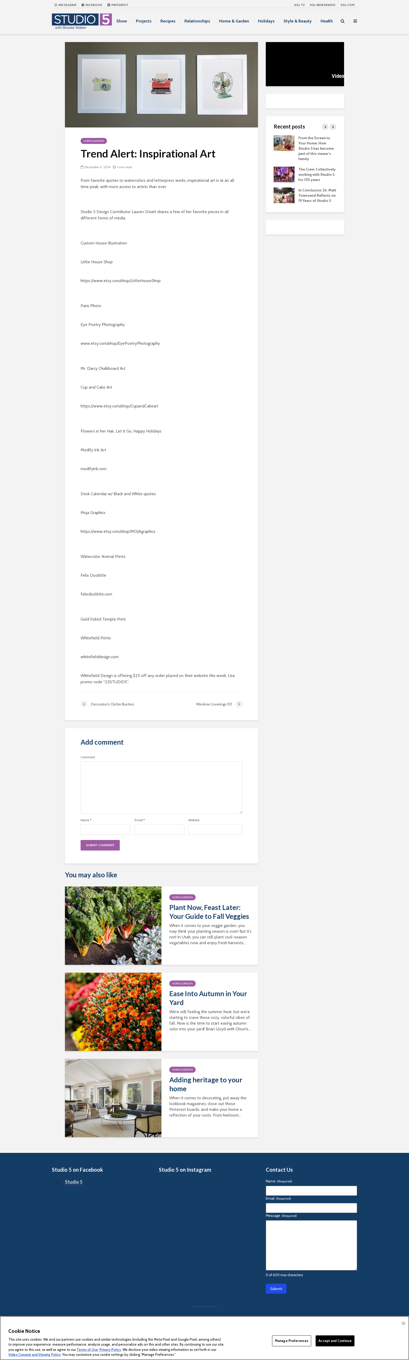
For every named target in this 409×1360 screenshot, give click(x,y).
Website (194, 820)
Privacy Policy (110, 1349)
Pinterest (117, 5)
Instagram (65, 5)
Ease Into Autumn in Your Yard (208, 998)
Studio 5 (73, 1182)
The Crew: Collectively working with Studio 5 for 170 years (317, 174)
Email (140, 820)
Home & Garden (234, 21)
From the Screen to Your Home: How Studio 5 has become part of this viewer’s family (316, 148)
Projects (144, 21)
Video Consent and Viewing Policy (34, 1354)
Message (281, 1215)
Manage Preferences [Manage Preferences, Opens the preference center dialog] (291, 1341)
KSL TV (299, 5)
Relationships (197, 21)
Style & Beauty (298, 21)
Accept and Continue (334, 1341)
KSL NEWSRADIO (322, 5)
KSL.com (347, 5)
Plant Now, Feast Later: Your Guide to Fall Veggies (209, 911)
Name (86, 820)
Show (121, 21)
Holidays (266, 21)
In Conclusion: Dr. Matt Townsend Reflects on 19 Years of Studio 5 (317, 195)
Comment (88, 757)
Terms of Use (87, 1349)
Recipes (168, 21)
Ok (403, 1323)
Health (327, 21)
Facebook (92, 5)
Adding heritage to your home (205, 1084)
